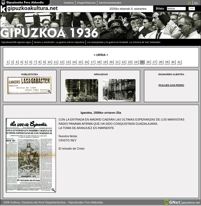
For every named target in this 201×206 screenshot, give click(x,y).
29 (166, 62)
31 (179, 62)
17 (92, 62)
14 (73, 62)
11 (55, 62)
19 (104, 62)
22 (123, 62)
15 (80, 62)
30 (172, 62)
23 (129, 62)
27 (154, 62)
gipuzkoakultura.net (32, 8)
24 (135, 62)
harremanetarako (110, 2)
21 (117, 62)
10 (49, 62)
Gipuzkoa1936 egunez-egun (16, 42)
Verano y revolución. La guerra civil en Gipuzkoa (59, 42)
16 (86, 62)
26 (148, 62)
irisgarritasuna (86, 2)
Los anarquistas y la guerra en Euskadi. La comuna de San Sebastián (123, 42)
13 (67, 62)
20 (111, 62)
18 (98, 62)
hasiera (69, 2)
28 (160, 62)
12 (61, 62)
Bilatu (160, 8)
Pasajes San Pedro (171, 85)
